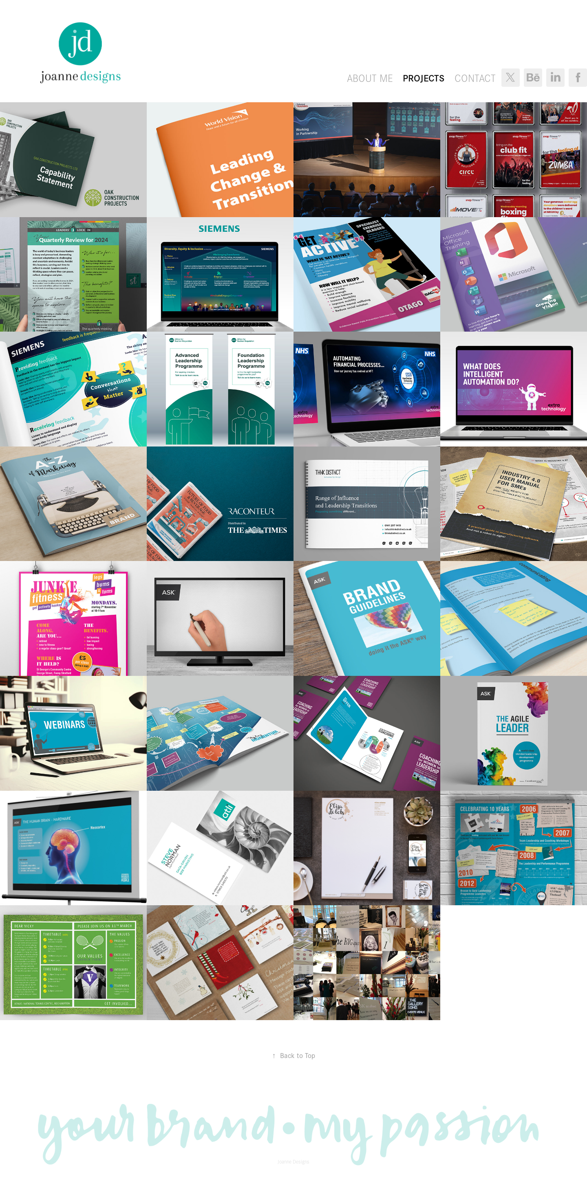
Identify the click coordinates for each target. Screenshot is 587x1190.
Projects (423, 77)
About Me (370, 78)
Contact (475, 78)
